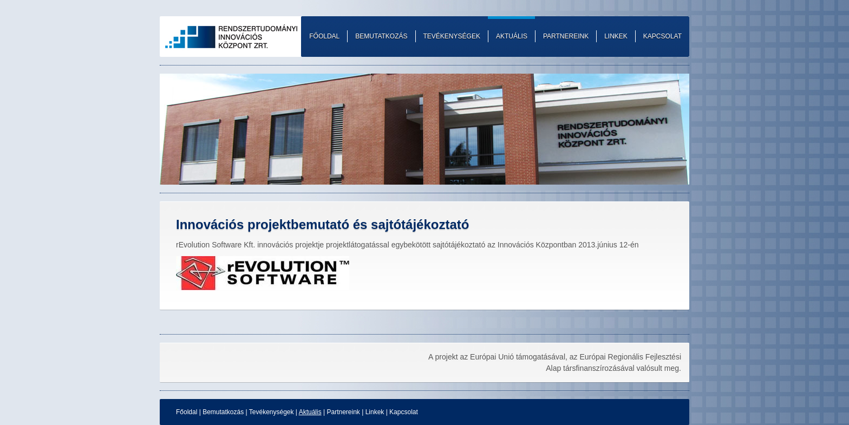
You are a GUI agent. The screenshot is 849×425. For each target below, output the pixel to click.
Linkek (374, 412)
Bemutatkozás (223, 412)
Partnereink (343, 412)
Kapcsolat (403, 412)
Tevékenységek (271, 412)
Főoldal (186, 412)
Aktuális (310, 412)
